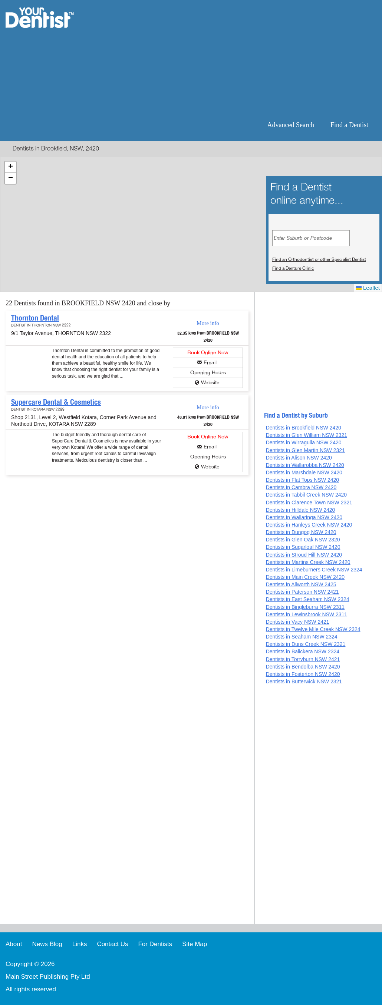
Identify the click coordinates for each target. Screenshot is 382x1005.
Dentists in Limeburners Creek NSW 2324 (314, 570)
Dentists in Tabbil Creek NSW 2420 (306, 495)
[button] (10, 167)
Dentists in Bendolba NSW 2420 (303, 667)
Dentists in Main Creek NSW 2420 (305, 577)
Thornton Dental (35, 318)
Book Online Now (207, 352)
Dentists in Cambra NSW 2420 (301, 487)
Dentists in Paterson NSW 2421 (302, 592)
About (14, 944)
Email (210, 362)
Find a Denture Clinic (293, 268)
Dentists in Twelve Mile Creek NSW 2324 (313, 629)
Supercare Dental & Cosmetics (56, 402)
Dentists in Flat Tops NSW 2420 (302, 480)
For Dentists (155, 944)
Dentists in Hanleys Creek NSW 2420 (309, 525)
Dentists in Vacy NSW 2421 (297, 622)
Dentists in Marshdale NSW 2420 (304, 472)
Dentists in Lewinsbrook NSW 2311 (306, 614)
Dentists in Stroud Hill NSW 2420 (304, 555)
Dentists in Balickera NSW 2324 (302, 651)
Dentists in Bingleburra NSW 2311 (305, 607)
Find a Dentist (349, 125)
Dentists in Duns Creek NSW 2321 (306, 644)
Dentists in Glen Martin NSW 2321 (305, 450)
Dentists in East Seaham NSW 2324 (307, 599)
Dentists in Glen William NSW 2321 (306, 435)
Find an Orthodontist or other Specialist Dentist (319, 259)
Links (79, 944)
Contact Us (112, 944)
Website (210, 382)
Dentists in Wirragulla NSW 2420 (304, 442)
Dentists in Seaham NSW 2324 (301, 637)
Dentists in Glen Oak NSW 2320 (303, 540)
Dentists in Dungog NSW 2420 (301, 532)
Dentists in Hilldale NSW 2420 (300, 510)
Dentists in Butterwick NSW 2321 (304, 681)
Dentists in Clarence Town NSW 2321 (309, 502)
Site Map (194, 944)
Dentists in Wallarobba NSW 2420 (305, 465)
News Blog (47, 944)
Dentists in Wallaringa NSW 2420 (304, 517)
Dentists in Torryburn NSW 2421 (303, 659)
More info (208, 323)
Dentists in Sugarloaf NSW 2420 (303, 547)
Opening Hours (208, 372)
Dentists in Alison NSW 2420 (299, 458)
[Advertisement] (239, 59)
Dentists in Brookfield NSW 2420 (303, 428)
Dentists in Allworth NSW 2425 (301, 584)
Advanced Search (290, 125)
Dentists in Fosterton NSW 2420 (303, 674)
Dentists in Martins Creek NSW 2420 (308, 562)
